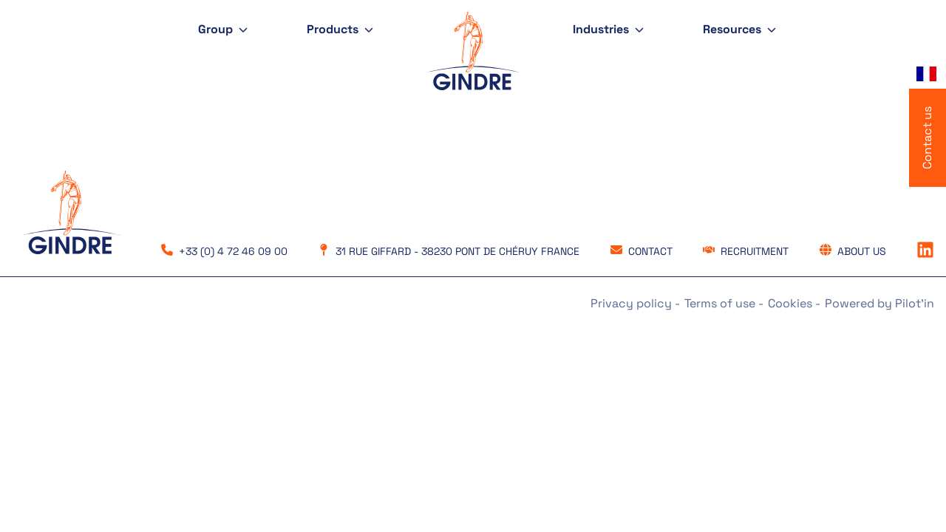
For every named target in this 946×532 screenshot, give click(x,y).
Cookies (791, 303)
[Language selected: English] (927, 74)
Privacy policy (633, 303)
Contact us (927, 137)
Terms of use (721, 303)
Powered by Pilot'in (879, 303)
